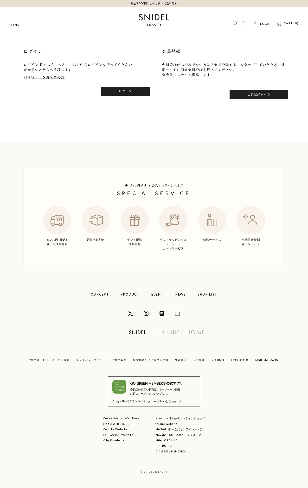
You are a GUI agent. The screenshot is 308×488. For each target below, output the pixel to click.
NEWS (180, 294)
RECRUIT (218, 359)
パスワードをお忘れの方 (44, 77)
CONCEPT (100, 294)
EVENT (157, 294)
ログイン (125, 91)
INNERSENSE (164, 445)
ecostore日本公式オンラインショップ (180, 418)
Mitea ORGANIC (166, 440)
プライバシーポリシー (90, 359)
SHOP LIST (208, 294)
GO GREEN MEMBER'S (170, 451)
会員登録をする (259, 94)
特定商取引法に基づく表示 (150, 359)
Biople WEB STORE (116, 423)
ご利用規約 (119, 359)
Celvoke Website (115, 429)
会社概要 (199, 359)
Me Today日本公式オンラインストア (179, 429)
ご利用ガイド (36, 359)
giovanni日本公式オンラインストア (178, 434)
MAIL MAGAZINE (267, 359)
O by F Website (113, 440)
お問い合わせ (240, 359)
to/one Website (166, 423)
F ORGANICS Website (118, 434)
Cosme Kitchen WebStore (121, 418)
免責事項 (181, 359)
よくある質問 (61, 359)
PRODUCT (130, 294)
